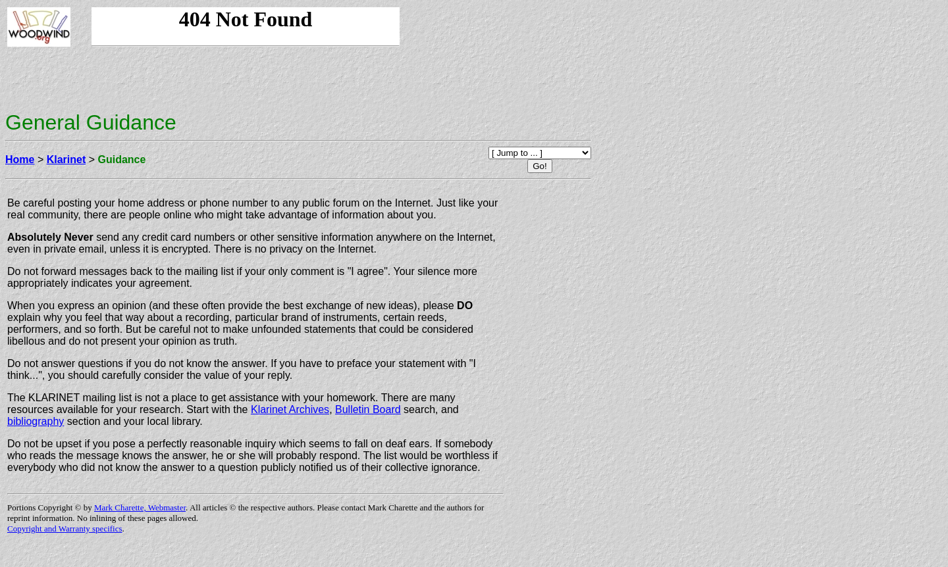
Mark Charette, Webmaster (140, 507)
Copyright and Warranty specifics (64, 528)
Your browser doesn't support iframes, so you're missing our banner (246, 27)
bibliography (35, 421)
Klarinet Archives (290, 409)
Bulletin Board (368, 409)
